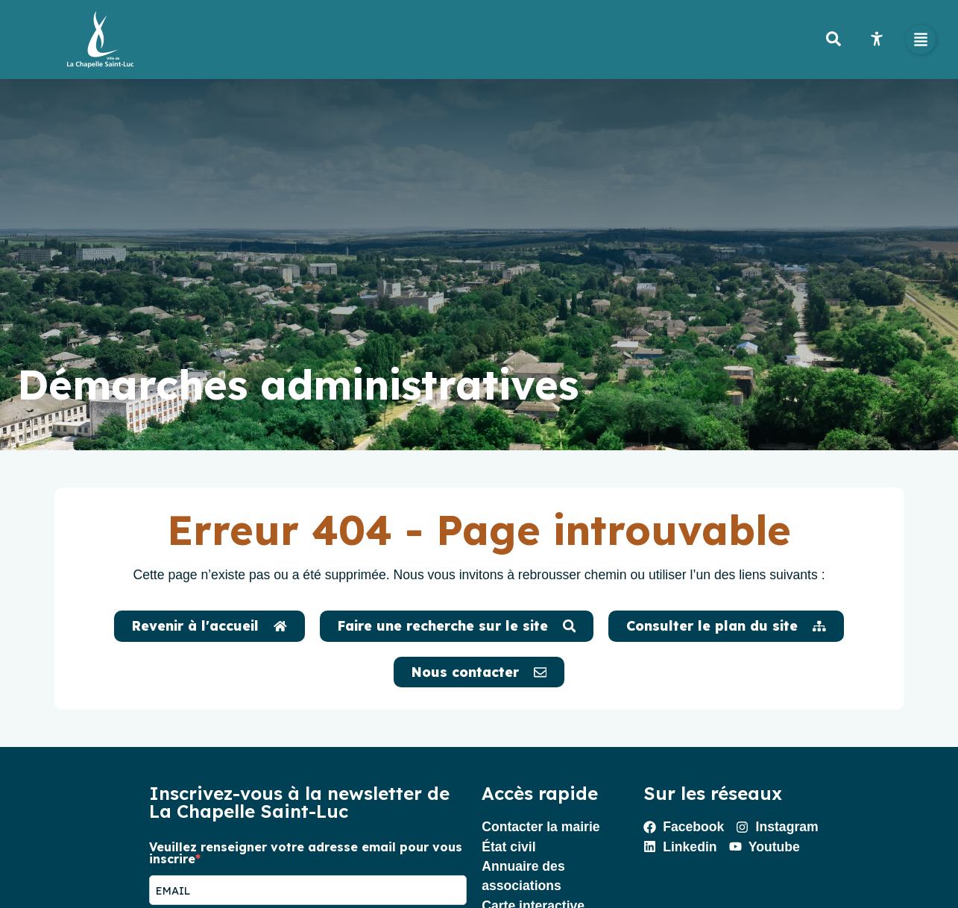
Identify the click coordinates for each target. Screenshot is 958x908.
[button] (921, 39)
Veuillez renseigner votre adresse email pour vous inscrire (305, 853)
